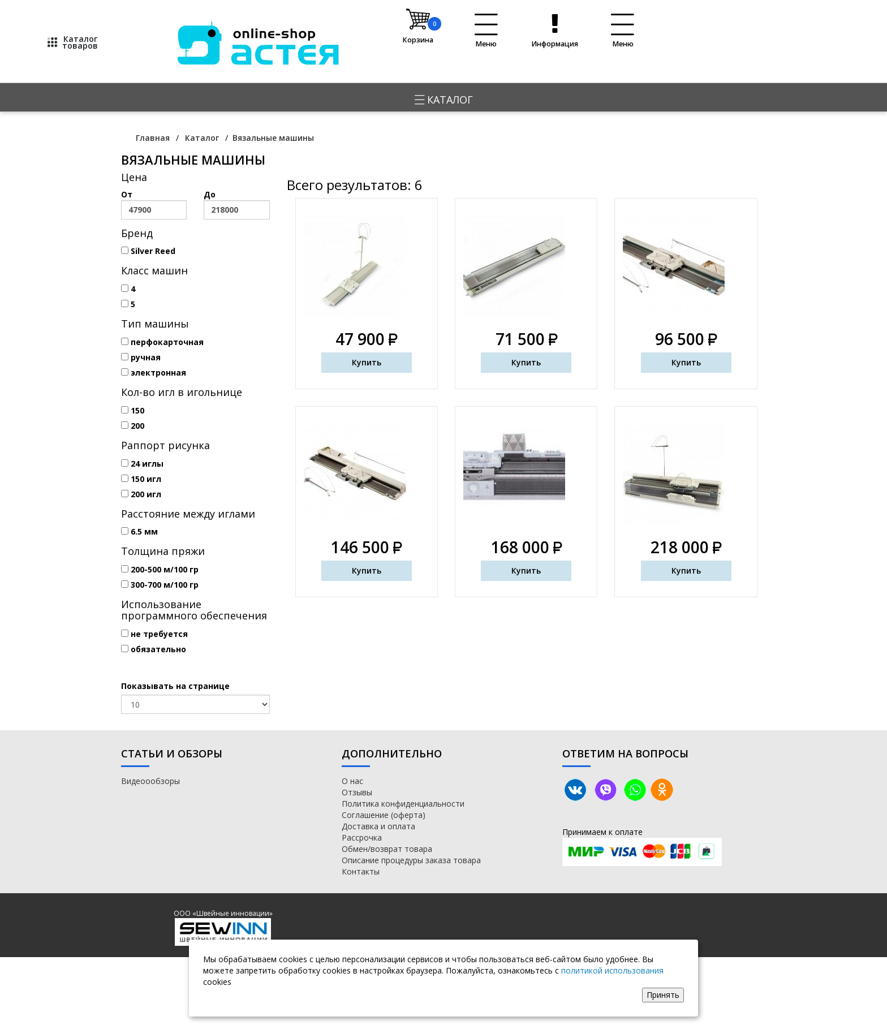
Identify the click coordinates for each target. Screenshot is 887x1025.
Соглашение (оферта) (383, 814)
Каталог (444, 99)
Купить (366, 362)
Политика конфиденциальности (403, 803)
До (236, 204)
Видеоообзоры (150, 781)
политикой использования (612, 970)
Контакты (361, 871)
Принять (663, 994)
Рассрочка (362, 837)
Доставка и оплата (378, 826)
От (154, 204)
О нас (352, 781)
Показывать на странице (175, 686)
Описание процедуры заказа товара (411, 860)
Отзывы (357, 792)
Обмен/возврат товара (387, 848)
